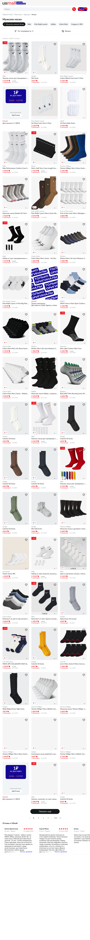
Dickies (5, 211)
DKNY (62, 301)
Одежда (27, 14)
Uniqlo (33, 76)
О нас (83, 9)
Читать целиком (26, 852)
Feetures (63, 346)
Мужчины (18, 14)
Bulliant (63, 391)
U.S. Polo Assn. (8, 662)
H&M (62, 121)
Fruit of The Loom (66, 211)
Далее (61, 818)
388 (55, 818)
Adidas (53, 24)
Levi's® (62, 662)
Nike (29, 24)
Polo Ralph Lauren (40, 24)
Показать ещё (45, 811)
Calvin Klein (63, 24)
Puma (33, 166)
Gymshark (6, 572)
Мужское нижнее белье (15, 24)
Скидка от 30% (77, 24)
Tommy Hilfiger (65, 166)
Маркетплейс (8, 14)
